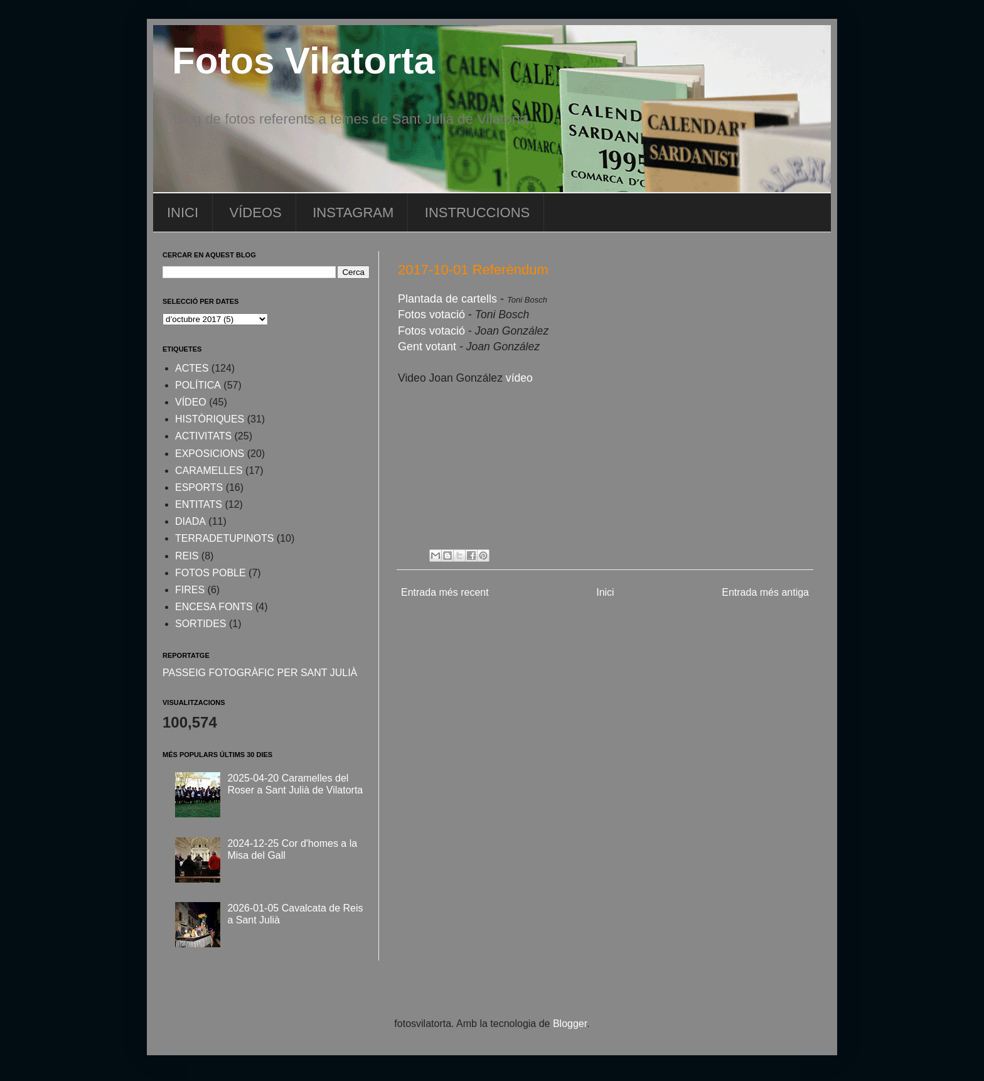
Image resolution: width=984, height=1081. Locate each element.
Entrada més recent (445, 592)
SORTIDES (201, 623)
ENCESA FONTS (214, 606)
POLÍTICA (198, 385)
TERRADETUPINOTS (224, 538)
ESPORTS (199, 487)
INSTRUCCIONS (477, 212)
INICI (182, 212)
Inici (605, 592)
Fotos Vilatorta (303, 61)
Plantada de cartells (447, 299)
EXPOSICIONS (209, 453)
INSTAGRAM (353, 212)
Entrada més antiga (765, 592)
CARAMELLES (209, 470)
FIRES (190, 589)
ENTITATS (198, 504)
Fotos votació (433, 314)
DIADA (190, 521)
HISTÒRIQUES (209, 419)
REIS (186, 556)
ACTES (191, 368)
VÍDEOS (256, 212)
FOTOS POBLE (210, 572)
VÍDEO (190, 402)
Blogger (570, 1023)
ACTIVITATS (203, 436)
